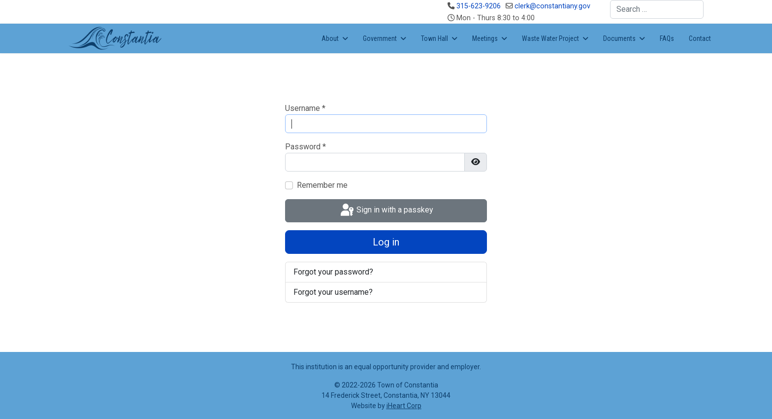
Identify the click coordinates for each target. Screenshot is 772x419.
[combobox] (657, 9)
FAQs (667, 38)
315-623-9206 (478, 6)
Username (305, 108)
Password (305, 146)
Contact (700, 38)
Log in (386, 242)
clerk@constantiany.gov (552, 6)
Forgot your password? (333, 272)
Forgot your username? (333, 292)
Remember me (322, 185)
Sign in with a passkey (386, 210)
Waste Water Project (550, 38)
